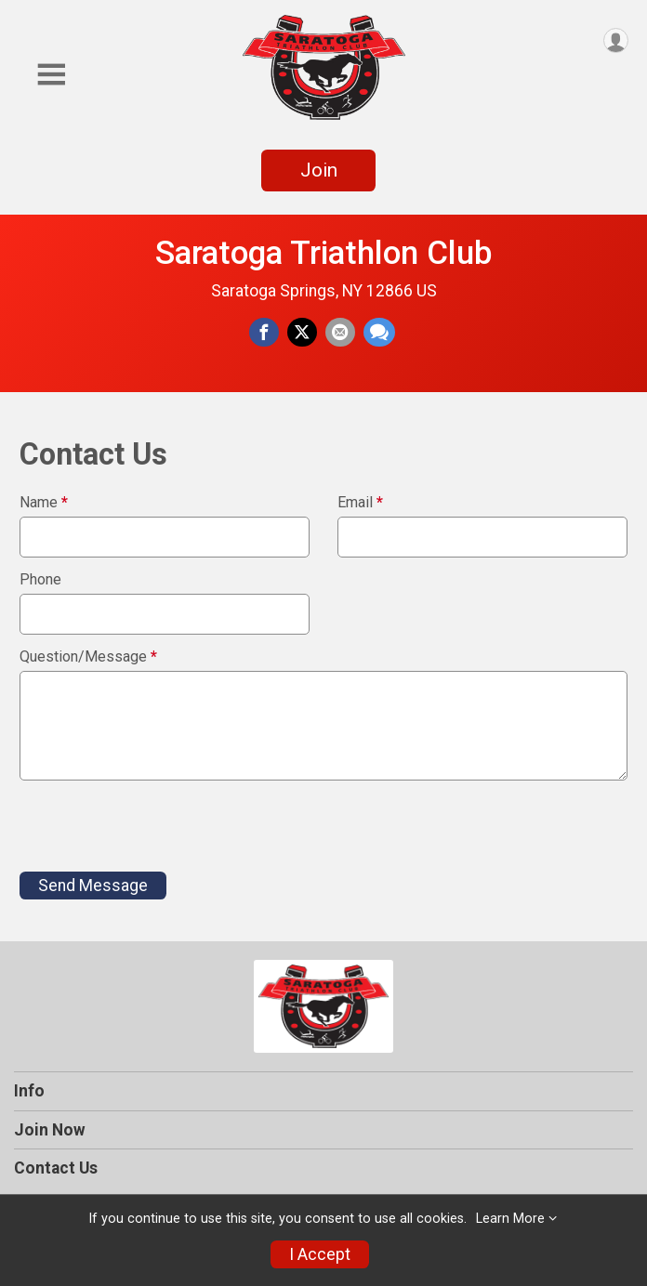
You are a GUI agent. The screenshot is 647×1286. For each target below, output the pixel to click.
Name (44, 502)
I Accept (319, 1254)
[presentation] (161, 826)
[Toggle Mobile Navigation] (51, 75)
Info (29, 1091)
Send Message (93, 885)
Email (360, 502)
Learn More (510, 1219)
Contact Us (56, 1168)
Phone (40, 579)
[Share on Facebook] (264, 333)
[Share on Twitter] (302, 333)
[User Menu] (615, 40)
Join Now (50, 1130)
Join (318, 170)
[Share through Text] (379, 333)
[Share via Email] (340, 333)
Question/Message (88, 657)
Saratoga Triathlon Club (324, 252)
